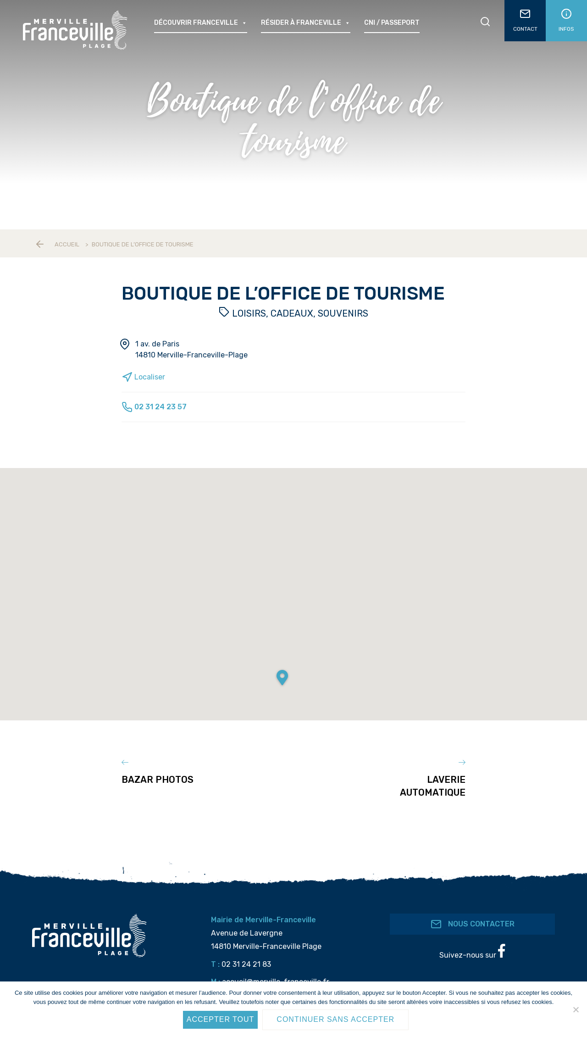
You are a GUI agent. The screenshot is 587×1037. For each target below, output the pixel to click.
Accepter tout (221, 1019)
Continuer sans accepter (335, 1019)
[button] (282, 678)
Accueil (67, 244)
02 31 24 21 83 (246, 963)
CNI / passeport (392, 23)
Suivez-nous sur (472, 951)
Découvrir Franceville (200, 23)
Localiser (143, 377)
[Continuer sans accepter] (575, 1009)
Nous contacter (473, 924)
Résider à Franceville (305, 23)
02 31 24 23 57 (154, 406)
